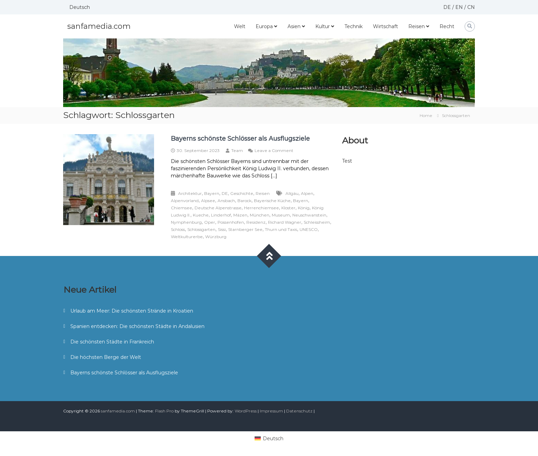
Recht (447, 26)
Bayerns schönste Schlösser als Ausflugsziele (240, 138)
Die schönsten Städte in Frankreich (112, 342)
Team (237, 150)
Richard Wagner (284, 222)
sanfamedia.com (99, 26)
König (303, 207)
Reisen (416, 26)
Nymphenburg (186, 222)
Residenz (256, 222)
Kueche (201, 215)
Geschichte (241, 193)
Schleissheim (317, 222)
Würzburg (215, 236)
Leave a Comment (274, 150)
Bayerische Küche (272, 200)
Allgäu (292, 193)
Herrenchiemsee (261, 207)
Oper (209, 222)
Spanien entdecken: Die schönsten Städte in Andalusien (137, 326)
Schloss (178, 229)
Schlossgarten (201, 229)
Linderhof (221, 215)
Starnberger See (245, 229)
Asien (294, 26)
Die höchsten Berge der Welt (105, 357)
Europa (264, 26)
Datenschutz (299, 410)
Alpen (307, 193)
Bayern (211, 193)
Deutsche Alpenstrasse (218, 207)
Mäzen (240, 215)
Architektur (190, 193)
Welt (239, 26)
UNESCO (309, 229)
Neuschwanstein (309, 215)
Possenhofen (231, 222)
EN (459, 7)
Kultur (322, 26)
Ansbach (226, 200)
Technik (353, 26)
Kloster (288, 207)
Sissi (222, 229)
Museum (281, 215)
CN (471, 7)
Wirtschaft (385, 26)
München (259, 215)
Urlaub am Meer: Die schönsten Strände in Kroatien (131, 311)
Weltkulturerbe (187, 236)
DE (447, 7)
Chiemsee (181, 207)
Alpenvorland (185, 200)
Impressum (271, 410)
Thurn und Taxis (281, 229)
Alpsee (208, 200)
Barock (244, 200)
